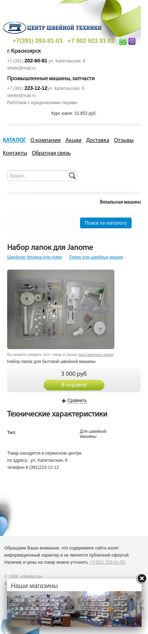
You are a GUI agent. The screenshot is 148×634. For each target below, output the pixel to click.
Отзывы (124, 140)
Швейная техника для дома (34, 257)
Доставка (97, 140)
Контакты (15, 153)
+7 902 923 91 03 (91, 40)
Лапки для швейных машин (96, 257)
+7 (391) (27, 60)
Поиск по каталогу (106, 223)
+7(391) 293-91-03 (37, 40)
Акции (73, 140)
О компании (45, 140)
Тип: (11, 432)
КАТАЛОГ (14, 140)
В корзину (74, 385)
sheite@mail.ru (21, 68)
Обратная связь (51, 153)
